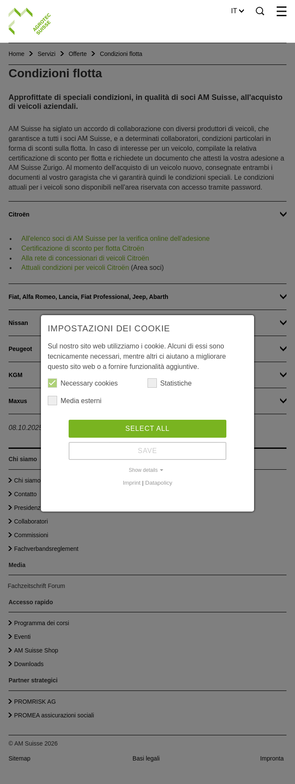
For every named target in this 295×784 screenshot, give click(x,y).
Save (147, 450)
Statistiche (170, 383)
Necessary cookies (83, 383)
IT (237, 11)
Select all (147, 428)
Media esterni (74, 400)
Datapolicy (158, 483)
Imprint (132, 483)
